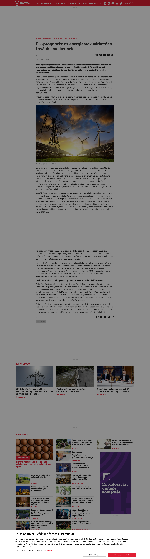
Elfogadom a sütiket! (121, 555)
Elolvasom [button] (50, 550)
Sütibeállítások (94, 555)
